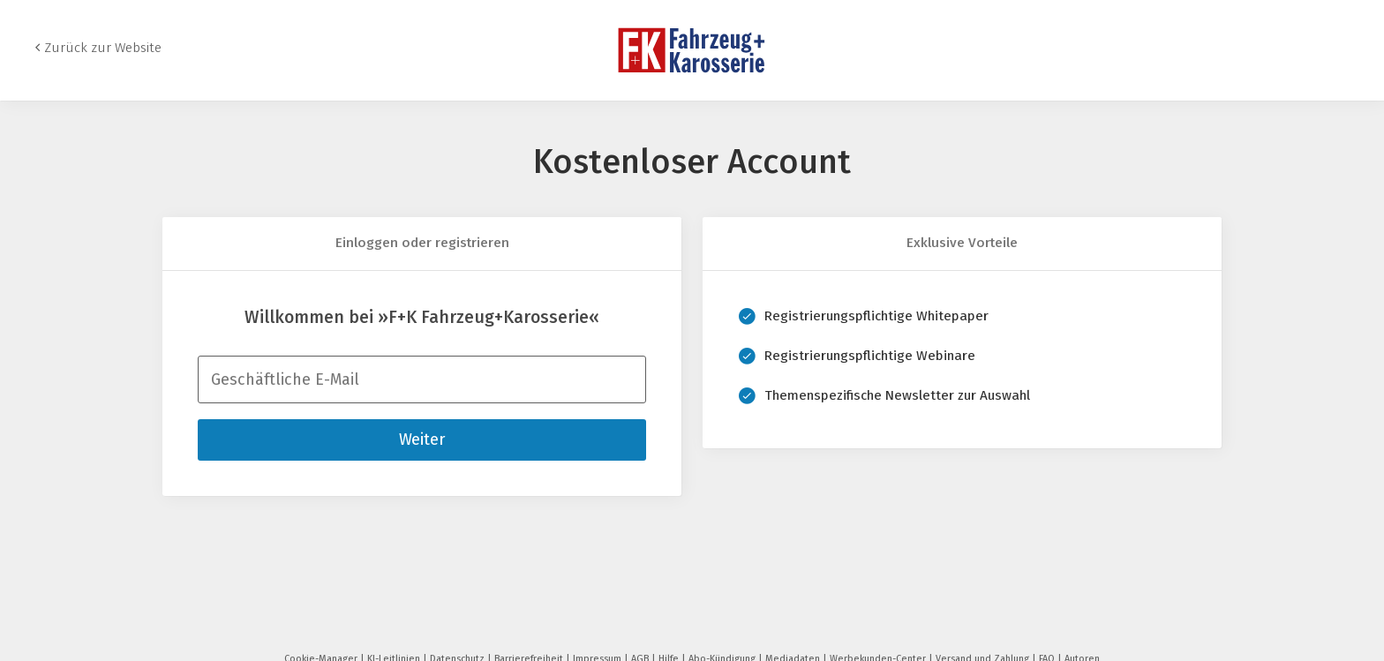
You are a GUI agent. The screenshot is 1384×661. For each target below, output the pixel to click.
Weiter (422, 439)
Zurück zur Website (103, 48)
